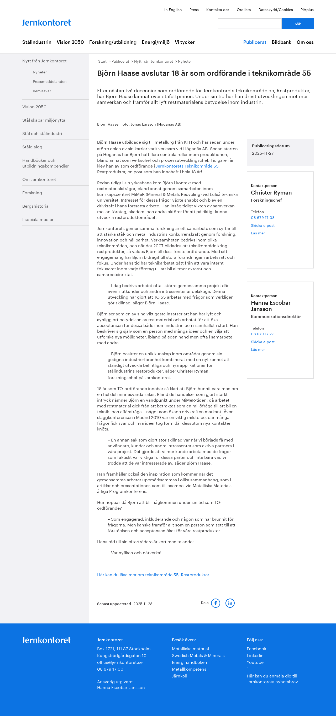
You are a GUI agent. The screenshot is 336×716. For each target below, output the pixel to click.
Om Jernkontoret (39, 178)
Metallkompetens (189, 668)
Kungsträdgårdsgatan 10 (121, 655)
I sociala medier (38, 219)
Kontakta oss (217, 9)
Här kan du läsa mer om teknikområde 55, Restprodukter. (153, 574)
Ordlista (244, 9)
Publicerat (254, 42)
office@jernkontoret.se (120, 661)
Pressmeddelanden (50, 81)
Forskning (32, 192)
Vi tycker (185, 42)
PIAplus (307, 9)
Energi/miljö (156, 42)
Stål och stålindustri (42, 133)
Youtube (255, 661)
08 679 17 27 (262, 333)
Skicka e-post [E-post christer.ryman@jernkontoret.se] (263, 225)
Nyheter (40, 71)
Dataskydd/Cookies (276, 9)
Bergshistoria (35, 205)
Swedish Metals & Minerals (198, 655)
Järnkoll (179, 675)
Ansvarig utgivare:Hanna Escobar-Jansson (121, 684)
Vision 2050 (70, 42)
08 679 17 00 (110, 668)
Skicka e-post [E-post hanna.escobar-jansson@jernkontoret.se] (263, 341)
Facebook (256, 648)
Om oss (305, 42)
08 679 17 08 (263, 217)
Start (102, 61)
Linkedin (255, 655)
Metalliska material (190, 648)
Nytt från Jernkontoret (44, 60)
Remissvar (42, 90)
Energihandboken (189, 661)
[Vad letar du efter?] (250, 23)
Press (194, 9)
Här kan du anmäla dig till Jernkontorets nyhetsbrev (272, 678)
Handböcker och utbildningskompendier (45, 162)
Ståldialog (32, 146)
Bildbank (281, 42)
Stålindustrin (36, 42)
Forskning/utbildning (112, 42)
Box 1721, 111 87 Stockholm (124, 648)
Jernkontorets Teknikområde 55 (187, 165)
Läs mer (265, 232)
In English (173, 9)
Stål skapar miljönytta (43, 119)
